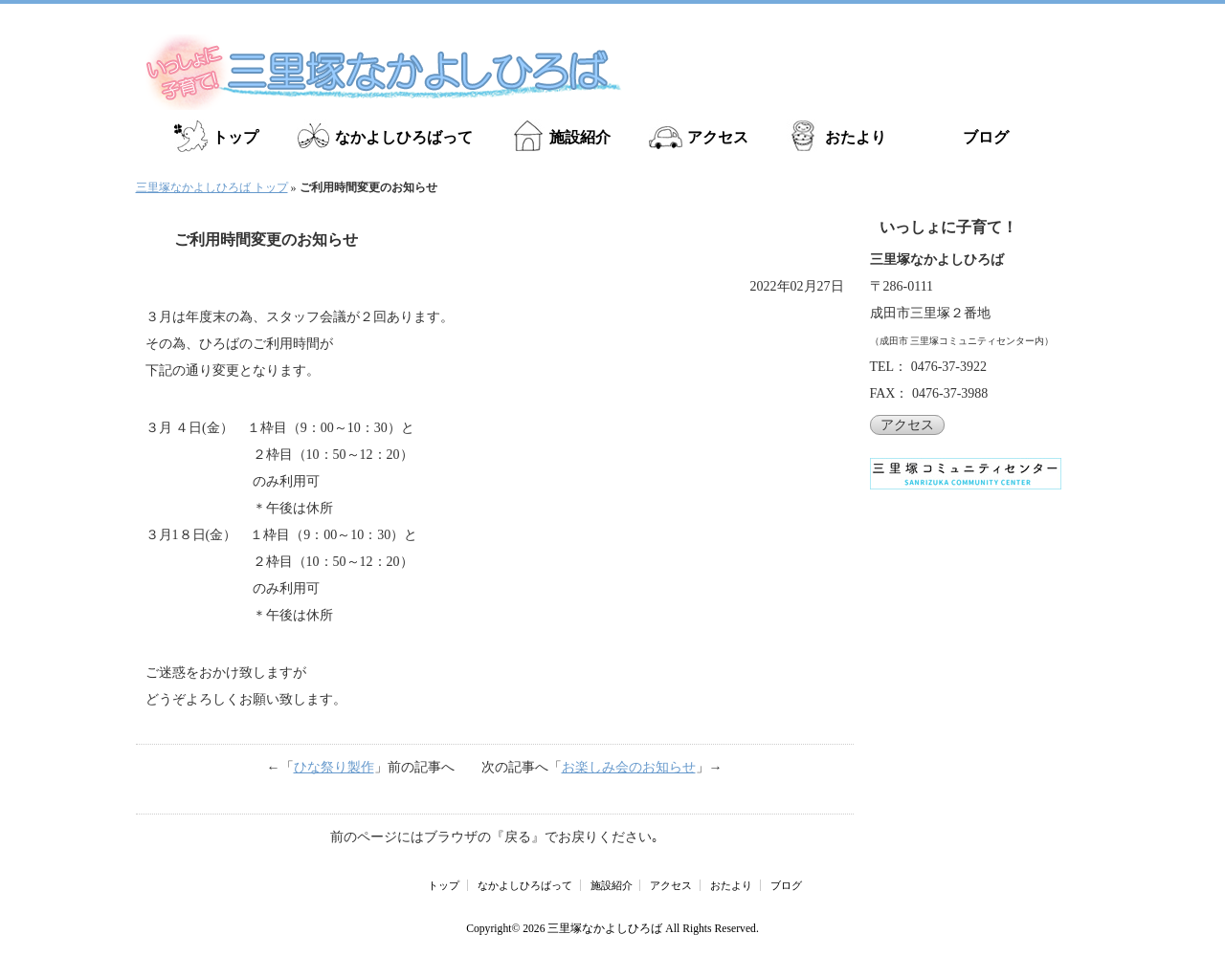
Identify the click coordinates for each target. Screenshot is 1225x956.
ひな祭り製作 (334, 767)
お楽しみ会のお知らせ (629, 767)
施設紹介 (580, 137)
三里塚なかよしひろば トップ (212, 187)
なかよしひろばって (404, 137)
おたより (855, 137)
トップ (235, 137)
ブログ (986, 137)
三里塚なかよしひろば (604, 929)
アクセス (717, 137)
